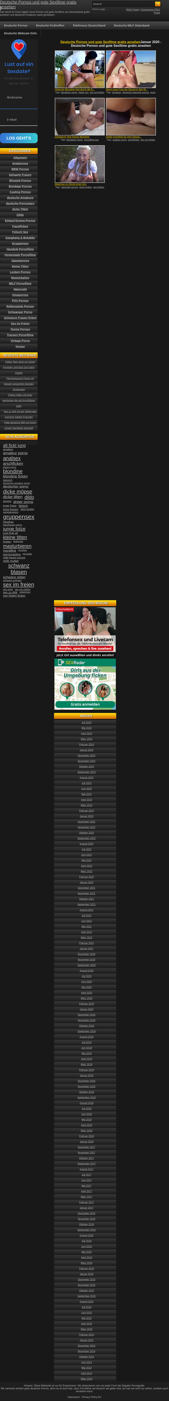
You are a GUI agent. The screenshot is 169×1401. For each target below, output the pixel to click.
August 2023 (87, 777)
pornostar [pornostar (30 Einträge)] (27, 554)
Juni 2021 (86, 921)
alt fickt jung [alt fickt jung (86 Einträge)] (14, 445)
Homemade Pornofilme (20, 255)
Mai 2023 (87, 794)
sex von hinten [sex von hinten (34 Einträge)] (22, 589)
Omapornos (20, 295)
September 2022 (87, 838)
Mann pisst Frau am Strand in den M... (127, 89)
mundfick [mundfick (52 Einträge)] (9, 550)
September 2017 (87, 1163)
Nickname (14, 97)
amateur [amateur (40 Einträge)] (8, 449)
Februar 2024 (86, 744)
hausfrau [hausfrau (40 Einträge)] (8, 521)
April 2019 (86, 1059)
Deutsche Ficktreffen (50, 25)
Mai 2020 (87, 987)
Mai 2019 (87, 1053)
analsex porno (120, 140)
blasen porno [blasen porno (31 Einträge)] (9, 467)
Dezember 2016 (86, 1213)
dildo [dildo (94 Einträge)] (29, 497)
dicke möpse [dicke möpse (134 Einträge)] (17, 491)
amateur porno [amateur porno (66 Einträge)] (15, 453)
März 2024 (86, 739)
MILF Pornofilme (20, 283)
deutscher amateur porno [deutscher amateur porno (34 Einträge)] (16, 483)
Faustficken (20, 226)
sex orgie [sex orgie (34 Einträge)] (8, 589)
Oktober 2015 (86, 1290)
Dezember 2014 (86, 1345)
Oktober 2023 (86, 766)
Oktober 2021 (86, 899)
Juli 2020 (86, 976)
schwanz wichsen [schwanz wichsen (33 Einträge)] (12, 580)
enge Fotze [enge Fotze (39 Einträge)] (10, 505)
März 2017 (86, 1196)
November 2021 (86, 893)
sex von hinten (97, 92)
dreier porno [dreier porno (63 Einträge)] (23, 502)
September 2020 (87, 965)
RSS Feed (132, 9)
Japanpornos (20, 260)
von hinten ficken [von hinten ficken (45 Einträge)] (14, 595)
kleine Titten (20, 266)
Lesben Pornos (20, 272)
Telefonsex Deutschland (89, 25)
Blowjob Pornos (20, 180)
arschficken (134, 140)
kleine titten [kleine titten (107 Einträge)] (15, 537)
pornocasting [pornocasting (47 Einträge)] (12, 554)
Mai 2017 (87, 1185)
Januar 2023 (87, 816)
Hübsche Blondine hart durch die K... (75, 89)
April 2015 (86, 1323)
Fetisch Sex (20, 232)
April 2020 (86, 992)
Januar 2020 (87, 1009)
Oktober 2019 (86, 1025)
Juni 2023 (86, 788)
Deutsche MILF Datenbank (132, 25)
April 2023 (86, 799)
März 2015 (86, 1329)
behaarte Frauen (20, 175)
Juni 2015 (86, 1312)
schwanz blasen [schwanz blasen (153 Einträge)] (18, 569)
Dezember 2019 (86, 1014)
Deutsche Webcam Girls (20, 33)
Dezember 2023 (86, 755)
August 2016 (87, 1235)
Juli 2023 (86, 783)
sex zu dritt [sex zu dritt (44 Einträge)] (10, 592)
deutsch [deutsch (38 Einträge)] (7, 480)
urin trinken (98, 187)
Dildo (20, 215)
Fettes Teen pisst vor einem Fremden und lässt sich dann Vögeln (19, 367)
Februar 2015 (86, 1334)
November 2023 (86, 761)
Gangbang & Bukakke (20, 237)
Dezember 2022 (86, 821)
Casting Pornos (20, 192)
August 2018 (87, 1103)
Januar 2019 (87, 1075)
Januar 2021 (87, 948)
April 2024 (86, 733)
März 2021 (86, 937)
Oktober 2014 (86, 1356)
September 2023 (87, 772)
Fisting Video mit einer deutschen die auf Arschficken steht (18, 401)
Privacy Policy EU (91, 1397)
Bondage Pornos (20, 186)
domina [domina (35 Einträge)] (7, 501)
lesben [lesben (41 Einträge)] (7, 541)
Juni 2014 (86, 1362)
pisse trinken (85, 187)
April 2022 (86, 866)
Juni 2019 (86, 1048)
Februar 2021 (86, 943)
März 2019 (86, 1064)
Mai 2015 (87, 1318)
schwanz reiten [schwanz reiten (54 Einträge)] (14, 577)
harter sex (84, 92)
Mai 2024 (87, 728)
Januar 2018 (87, 1141)
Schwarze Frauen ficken (20, 318)
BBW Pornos (20, 169)
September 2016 (87, 1230)
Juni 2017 (86, 1180)
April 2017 (86, 1191)
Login (103, 9)
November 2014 (86, 1351)
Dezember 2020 (86, 954)
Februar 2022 (86, 877)
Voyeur (20, 346)
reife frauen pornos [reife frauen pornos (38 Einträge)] (14, 557)
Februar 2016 (86, 1268)
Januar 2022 (87, 882)
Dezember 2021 (86, 888)
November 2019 (86, 1020)
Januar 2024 (87, 750)
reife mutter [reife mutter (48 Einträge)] (11, 561)
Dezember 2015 (86, 1279)
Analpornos (20, 163)
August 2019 (87, 1037)
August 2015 (87, 1301)
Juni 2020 (86, 981)
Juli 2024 (86, 722)
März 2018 (86, 1130)
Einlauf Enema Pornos (20, 220)
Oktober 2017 (86, 1158)
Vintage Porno (20, 340)
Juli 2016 (86, 1241)
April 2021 (86, 932)
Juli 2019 (86, 1042)
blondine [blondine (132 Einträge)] (13, 471)
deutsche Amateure (20, 197)
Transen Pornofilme (20, 335)
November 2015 (86, 1285)
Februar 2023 (86, 810)
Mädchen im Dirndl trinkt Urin (71, 184)
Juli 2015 (86, 1307)
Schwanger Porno (20, 312)
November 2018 (86, 1086)
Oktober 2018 (86, 1092)
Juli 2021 (86, 915)
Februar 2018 (86, 1136)
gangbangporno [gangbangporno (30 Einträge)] (10, 512)
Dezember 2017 (86, 1147)
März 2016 (86, 1263)
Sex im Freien (20, 323)
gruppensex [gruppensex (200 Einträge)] (18, 516)
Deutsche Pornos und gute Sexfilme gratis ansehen (101, 42)
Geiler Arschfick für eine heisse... (124, 136)
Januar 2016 (87, 1274)
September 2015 (87, 1296)
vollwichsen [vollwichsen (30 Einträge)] (24, 592)
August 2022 (87, 843)
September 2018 (87, 1097)
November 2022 (86, 827)
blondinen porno (69, 92)
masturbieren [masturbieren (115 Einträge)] (17, 546)
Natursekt (20, 289)
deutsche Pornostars (20, 203)
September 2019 (87, 1031)
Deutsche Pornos (16, 25)
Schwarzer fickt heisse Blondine (72, 136)
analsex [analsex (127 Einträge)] (12, 458)
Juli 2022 (86, 849)
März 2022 (86, 871)
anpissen (116, 92)
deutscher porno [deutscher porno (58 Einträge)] (15, 486)
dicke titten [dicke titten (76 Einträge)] (13, 497)
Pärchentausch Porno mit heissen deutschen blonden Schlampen (19, 384)
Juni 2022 (86, 855)
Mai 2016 (87, 1252)
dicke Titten (20, 209)
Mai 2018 (87, 1119)
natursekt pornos (69, 187)
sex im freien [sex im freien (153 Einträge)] (18, 585)
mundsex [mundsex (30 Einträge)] (22, 550)
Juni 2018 (86, 1114)
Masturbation (20, 277)
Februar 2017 (86, 1202)
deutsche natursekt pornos (136, 92)
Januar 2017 (87, 1208)
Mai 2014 (87, 1367)
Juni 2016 (86, 1246)
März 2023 (86, 805)
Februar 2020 (86, 1003)
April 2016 (86, 1257)
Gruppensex (20, 243)
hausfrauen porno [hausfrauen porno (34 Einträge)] (12, 524)
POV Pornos (20, 300)
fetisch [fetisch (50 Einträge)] (23, 506)
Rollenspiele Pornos (20, 306)
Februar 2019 (86, 1070)
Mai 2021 (87, 926)
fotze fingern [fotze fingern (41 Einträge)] (10, 509)
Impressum (74, 1397)
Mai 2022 (87, 860)
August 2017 (87, 1169)
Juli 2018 (86, 1108)
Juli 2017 (86, 1174)
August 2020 (87, 970)
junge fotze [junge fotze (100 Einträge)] (14, 528)
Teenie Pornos (20, 329)
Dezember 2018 (86, 1081)
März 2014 (86, 1379)
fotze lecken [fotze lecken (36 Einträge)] (27, 509)
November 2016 (86, 1219)
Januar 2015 (87, 1340)
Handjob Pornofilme (20, 249)
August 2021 (87, 910)
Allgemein (20, 157)
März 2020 (86, 998)
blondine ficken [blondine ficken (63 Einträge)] (15, 476)
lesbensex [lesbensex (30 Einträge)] (18, 541)
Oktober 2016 (86, 1224)
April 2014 (86, 1373)
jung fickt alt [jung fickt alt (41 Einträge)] (10, 533)
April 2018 (86, 1125)
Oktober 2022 (86, 832)
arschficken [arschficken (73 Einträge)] (13, 463)
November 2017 (86, 1152)
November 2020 (86, 959)
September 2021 (87, 904)
